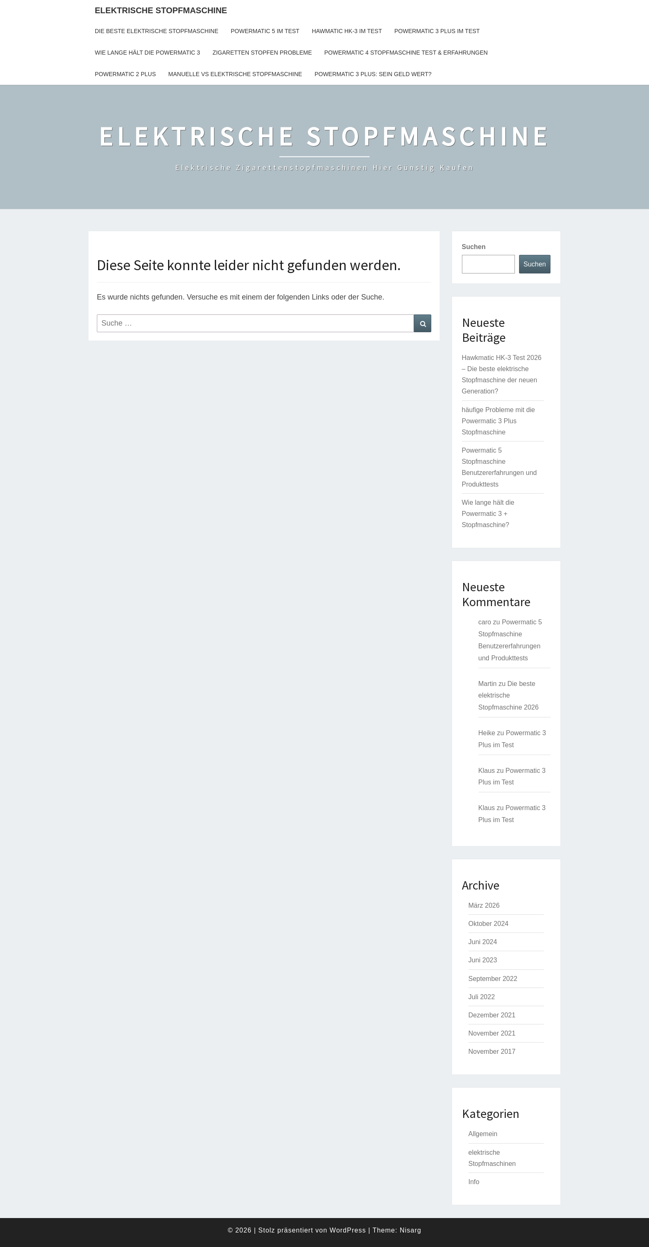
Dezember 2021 (492, 1015)
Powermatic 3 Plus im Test (437, 31)
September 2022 (493, 978)
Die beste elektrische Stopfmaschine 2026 (508, 695)
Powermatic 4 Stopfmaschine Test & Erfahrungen (406, 52)
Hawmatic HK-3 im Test (347, 31)
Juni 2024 (483, 941)
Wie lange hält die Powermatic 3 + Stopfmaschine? (488, 513)
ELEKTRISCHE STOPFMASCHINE (161, 10)
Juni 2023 (483, 960)
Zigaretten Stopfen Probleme (262, 52)
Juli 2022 (482, 996)
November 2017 (492, 1051)
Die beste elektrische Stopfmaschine (156, 31)
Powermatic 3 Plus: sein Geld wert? (373, 74)
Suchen (474, 246)
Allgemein (483, 1133)
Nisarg (410, 1230)
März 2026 (484, 905)
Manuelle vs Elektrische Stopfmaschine (235, 74)
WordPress (347, 1230)
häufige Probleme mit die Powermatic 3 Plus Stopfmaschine (498, 421)
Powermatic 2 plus (125, 74)
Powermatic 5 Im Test (265, 31)
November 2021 (492, 1033)
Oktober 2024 (489, 923)
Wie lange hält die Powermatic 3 (147, 52)
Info (474, 1181)
